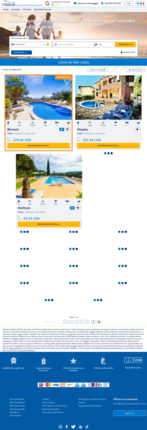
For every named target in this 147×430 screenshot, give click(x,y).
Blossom (13, 129)
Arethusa (24, 208)
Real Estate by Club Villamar (90, 406)
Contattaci (15, 9)
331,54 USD (92, 140)
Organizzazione (136, 69)
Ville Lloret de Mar (17, 406)
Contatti (45, 399)
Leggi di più (129, 413)
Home (5, 9)
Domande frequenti (42, 9)
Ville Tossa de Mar (17, 409)
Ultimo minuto (48, 402)
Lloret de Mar (30, 133)
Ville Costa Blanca (17, 402)
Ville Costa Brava (17, 399)
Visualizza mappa (98, 69)
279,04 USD (22, 140)
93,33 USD (31, 218)
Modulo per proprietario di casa (92, 399)
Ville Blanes (14, 412)
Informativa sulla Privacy (52, 412)
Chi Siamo (27, 9)
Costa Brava (18, 133)
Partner (82, 402)
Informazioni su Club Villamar (54, 406)
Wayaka (82, 129)
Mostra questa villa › (38, 145)
